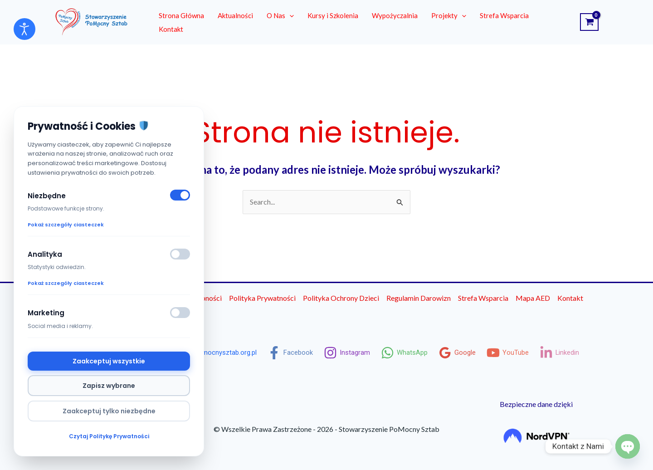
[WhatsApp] (408, 352)
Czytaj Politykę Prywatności (109, 436)
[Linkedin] (568, 352)
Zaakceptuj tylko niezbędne (109, 411)
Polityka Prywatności (262, 298)
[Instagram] (349, 352)
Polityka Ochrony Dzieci (341, 298)
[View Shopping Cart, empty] (589, 22)
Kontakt (570, 298)
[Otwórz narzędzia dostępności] (24, 29)
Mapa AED (533, 298)
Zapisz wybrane (109, 385)
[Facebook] (291, 352)
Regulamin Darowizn (418, 298)
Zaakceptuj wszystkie (109, 361)
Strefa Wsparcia (483, 298)
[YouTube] (514, 352)
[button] (289, 15)
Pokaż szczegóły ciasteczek (66, 224)
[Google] (463, 352)
